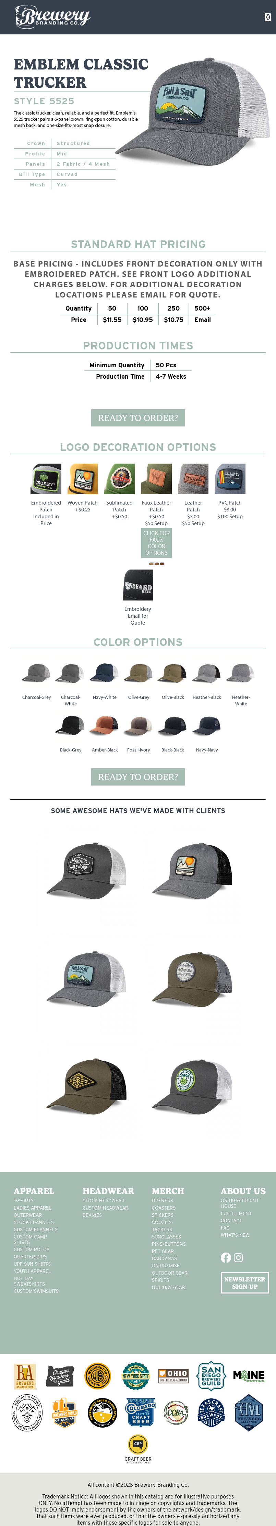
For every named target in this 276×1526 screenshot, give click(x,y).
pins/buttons (169, 1244)
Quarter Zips (30, 1256)
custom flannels (36, 1229)
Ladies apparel (32, 1208)
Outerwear (28, 1215)
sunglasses (166, 1237)
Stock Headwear (103, 1200)
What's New (235, 1235)
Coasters (164, 1208)
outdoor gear (170, 1273)
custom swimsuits (36, 1291)
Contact (231, 1220)
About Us (243, 1191)
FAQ (225, 1228)
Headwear (107, 1191)
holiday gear (168, 1287)
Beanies (92, 1215)
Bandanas (164, 1258)
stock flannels (34, 1222)
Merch (168, 1191)
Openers (162, 1200)
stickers (162, 1215)
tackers (162, 1229)
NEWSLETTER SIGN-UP (244, 1283)
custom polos (31, 1249)
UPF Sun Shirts (32, 1264)
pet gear (163, 1251)
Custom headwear (105, 1208)
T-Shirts (24, 1200)
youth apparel (32, 1271)
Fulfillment (236, 1213)
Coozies (162, 1222)
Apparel (34, 1191)
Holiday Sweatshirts (29, 1281)
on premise (166, 1265)
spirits (160, 1280)
